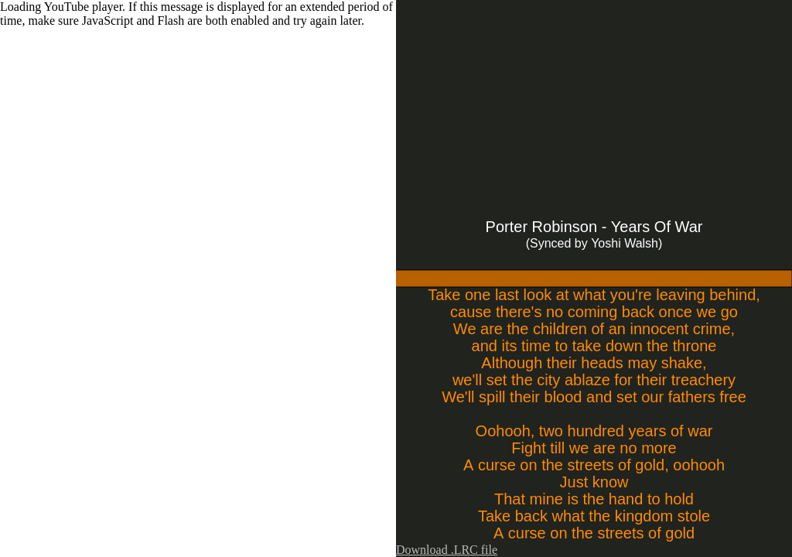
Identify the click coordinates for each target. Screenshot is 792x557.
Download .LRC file (446, 549)
